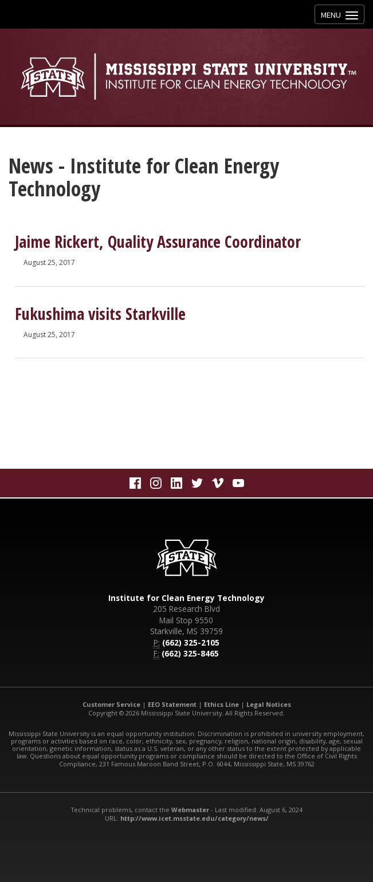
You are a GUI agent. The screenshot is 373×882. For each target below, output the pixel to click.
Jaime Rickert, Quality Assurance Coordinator (158, 241)
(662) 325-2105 (190, 642)
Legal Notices (268, 704)
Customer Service (111, 704)
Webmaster (190, 809)
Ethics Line (221, 704)
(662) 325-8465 (190, 653)
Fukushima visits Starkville (100, 314)
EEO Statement (172, 704)
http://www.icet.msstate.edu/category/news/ (194, 818)
